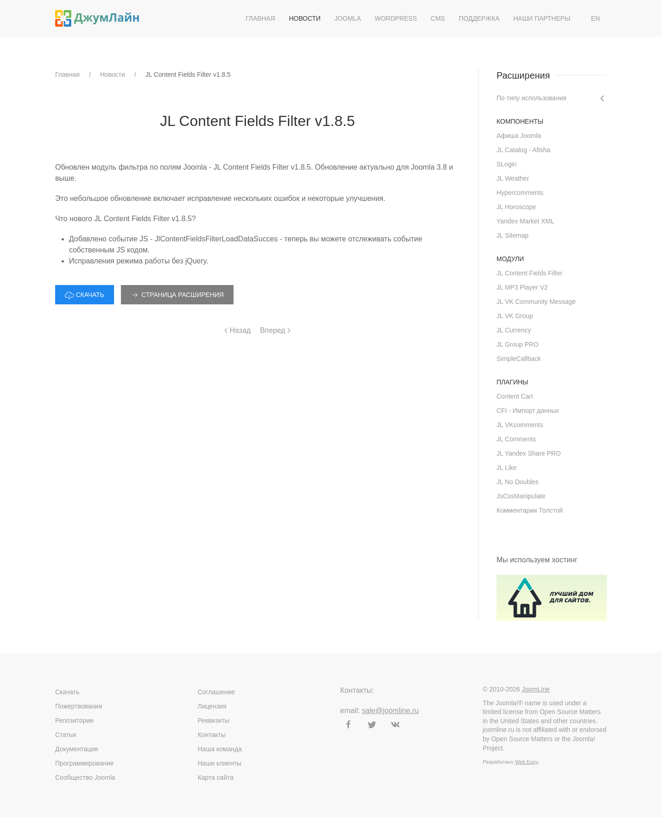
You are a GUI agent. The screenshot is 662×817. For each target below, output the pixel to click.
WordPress (396, 18)
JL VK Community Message (536, 301)
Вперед (275, 330)
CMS (438, 18)
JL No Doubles (517, 482)
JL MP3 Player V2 (522, 287)
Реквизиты (213, 720)
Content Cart (514, 396)
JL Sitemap (512, 235)
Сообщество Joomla (85, 777)
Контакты (211, 734)
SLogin (506, 164)
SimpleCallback (518, 358)
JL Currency (513, 330)
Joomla (347, 18)
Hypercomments (519, 192)
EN (595, 18)
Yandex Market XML (525, 221)
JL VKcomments (519, 424)
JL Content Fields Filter (529, 273)
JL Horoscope (516, 207)
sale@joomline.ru (390, 710)
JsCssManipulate (521, 496)
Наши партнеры (541, 18)
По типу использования (531, 98)
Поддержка (479, 18)
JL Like (506, 467)
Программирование (84, 763)
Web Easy (526, 762)
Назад (237, 330)
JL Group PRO (517, 344)
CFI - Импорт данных (527, 410)
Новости (304, 18)
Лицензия (212, 706)
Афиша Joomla (518, 135)
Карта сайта (216, 777)
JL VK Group (514, 316)
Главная (260, 18)
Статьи (65, 734)
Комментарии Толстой (529, 510)
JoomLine (536, 689)
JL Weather (512, 178)
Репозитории (74, 720)
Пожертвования (78, 706)
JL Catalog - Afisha (523, 150)
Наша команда (220, 749)
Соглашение (216, 692)
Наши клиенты (219, 763)
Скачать (67, 692)
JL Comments (516, 439)
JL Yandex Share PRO (528, 453)
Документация (76, 749)
